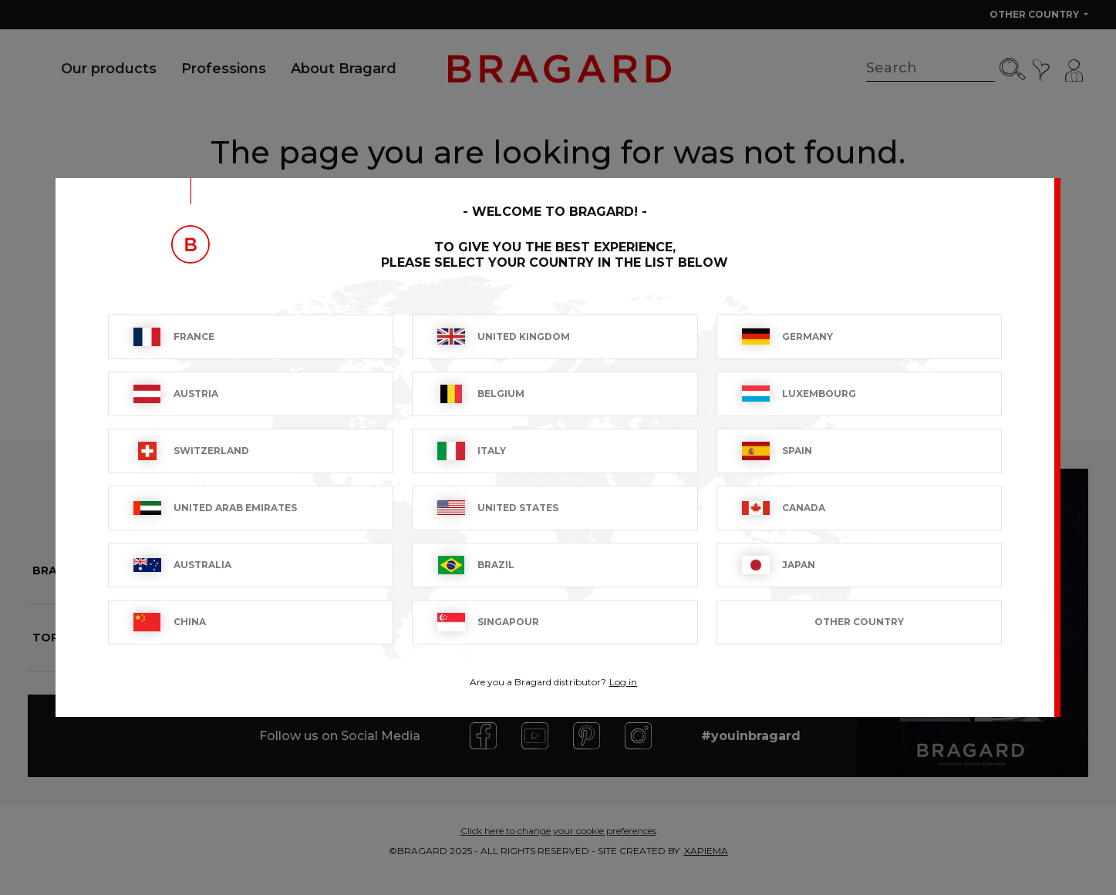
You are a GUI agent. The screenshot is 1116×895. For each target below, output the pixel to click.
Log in (623, 682)
